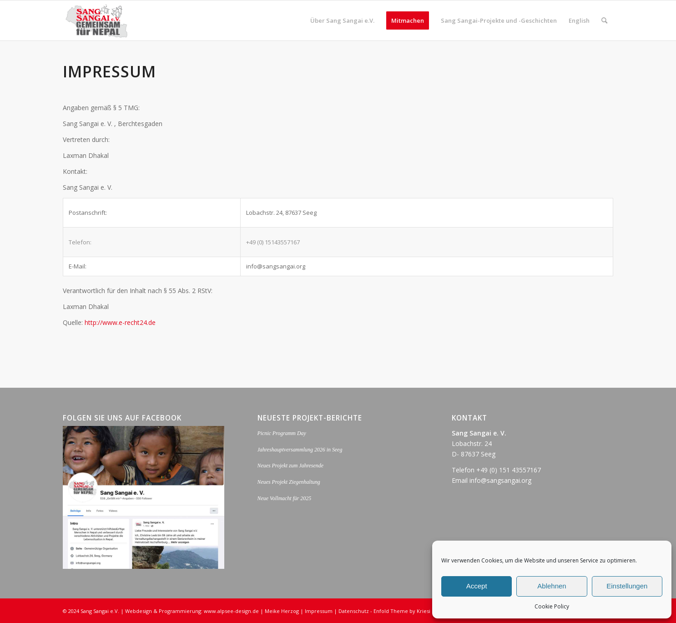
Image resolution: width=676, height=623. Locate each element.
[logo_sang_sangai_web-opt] (97, 20)
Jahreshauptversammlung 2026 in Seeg (300, 449)
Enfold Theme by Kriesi (401, 611)
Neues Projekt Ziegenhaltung (288, 482)
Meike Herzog (282, 611)
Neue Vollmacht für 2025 (284, 498)
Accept (476, 586)
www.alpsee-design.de (231, 611)
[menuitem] (342, 20)
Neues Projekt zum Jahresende (290, 465)
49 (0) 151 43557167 (510, 470)
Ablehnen (551, 586)
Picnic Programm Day (281, 433)
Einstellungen (626, 586)
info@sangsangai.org (500, 480)
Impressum (319, 611)
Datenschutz (353, 611)
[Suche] (604, 20)
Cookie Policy (552, 606)
